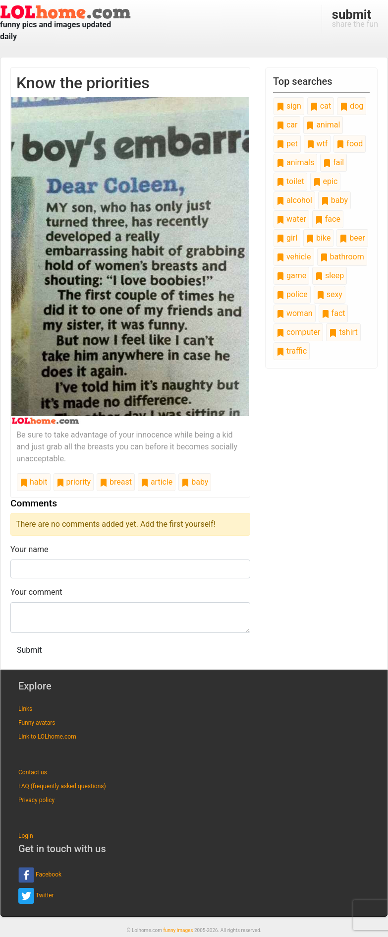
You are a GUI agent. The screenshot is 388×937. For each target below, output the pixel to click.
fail (333, 162)
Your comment (36, 592)
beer (352, 238)
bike (318, 238)
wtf (317, 143)
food (349, 143)
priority (73, 482)
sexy (329, 294)
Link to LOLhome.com (47, 736)
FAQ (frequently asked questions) (62, 786)
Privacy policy (36, 800)
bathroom (342, 256)
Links (25, 708)
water (291, 219)
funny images (178, 930)
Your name (29, 549)
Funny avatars (36, 722)
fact (333, 313)
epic (325, 181)
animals (295, 162)
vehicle (294, 256)
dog (351, 106)
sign (289, 106)
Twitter (36, 896)
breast (116, 482)
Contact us (32, 772)
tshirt (343, 332)
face (327, 219)
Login (25, 835)
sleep (329, 275)
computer (298, 332)
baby (194, 482)
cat (320, 106)
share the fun (355, 18)
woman (295, 313)
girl (287, 238)
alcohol (294, 200)
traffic (292, 351)
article (156, 482)
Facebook (39, 875)
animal (323, 124)
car (287, 124)
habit (34, 482)
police (292, 294)
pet (287, 143)
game (291, 275)
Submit (29, 650)
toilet (290, 181)
